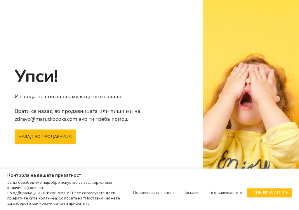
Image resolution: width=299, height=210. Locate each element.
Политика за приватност (154, 192)
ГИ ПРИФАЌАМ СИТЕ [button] (269, 192)
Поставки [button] (191, 192)
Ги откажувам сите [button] (225, 192)
